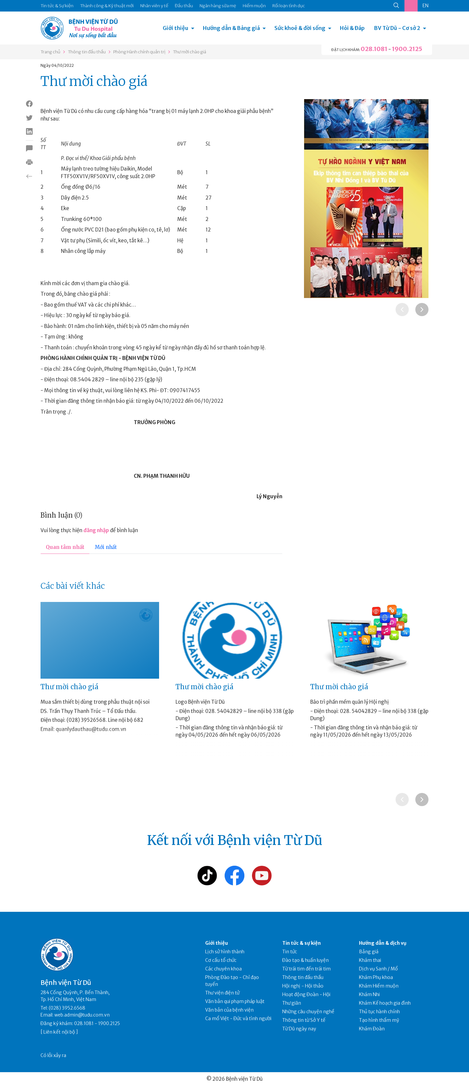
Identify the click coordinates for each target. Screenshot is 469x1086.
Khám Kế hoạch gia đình (385, 1003)
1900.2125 (407, 49)
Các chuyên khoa (223, 969)
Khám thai (370, 960)
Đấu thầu (184, 6)
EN (425, 6)
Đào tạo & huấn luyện (305, 960)
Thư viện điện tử (222, 993)
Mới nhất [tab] (106, 547)
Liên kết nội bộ (59, 1032)
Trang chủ (50, 52)
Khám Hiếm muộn (379, 986)
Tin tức (289, 952)
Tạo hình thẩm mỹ (379, 1020)
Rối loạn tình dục (288, 6)
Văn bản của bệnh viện (229, 1010)
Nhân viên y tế (154, 6)
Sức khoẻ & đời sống (299, 28)
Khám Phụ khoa (376, 977)
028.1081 (374, 49)
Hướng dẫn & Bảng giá (231, 28)
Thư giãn (291, 1003)
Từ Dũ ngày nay (299, 1029)
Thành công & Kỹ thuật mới (107, 6)
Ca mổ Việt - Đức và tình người (238, 1018)
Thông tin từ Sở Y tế (303, 1020)
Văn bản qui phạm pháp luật (234, 1001)
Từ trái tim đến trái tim (306, 969)
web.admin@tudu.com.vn (82, 1015)
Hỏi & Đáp (352, 28)
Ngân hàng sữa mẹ (218, 6)
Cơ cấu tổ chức (220, 960)
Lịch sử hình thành (224, 952)
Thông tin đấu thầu (87, 52)
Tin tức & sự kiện (301, 943)
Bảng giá (368, 952)
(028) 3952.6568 (67, 1008)
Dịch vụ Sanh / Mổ (378, 969)
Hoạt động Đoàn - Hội (306, 994)
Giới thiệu (175, 28)
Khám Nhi (369, 994)
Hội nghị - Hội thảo (302, 986)
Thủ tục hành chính (379, 1012)
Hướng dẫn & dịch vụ (382, 943)
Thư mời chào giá (189, 52)
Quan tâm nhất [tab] (65, 547)
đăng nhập (96, 530)
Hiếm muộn (254, 6)
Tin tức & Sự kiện (57, 6)
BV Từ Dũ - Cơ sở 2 (397, 28)
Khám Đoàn (372, 1029)
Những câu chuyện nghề (308, 1012)
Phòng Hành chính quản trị (139, 52)
